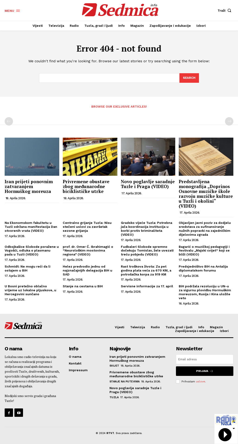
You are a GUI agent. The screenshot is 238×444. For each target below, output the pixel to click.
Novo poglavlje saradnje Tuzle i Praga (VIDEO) (148, 184)
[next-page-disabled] (229, 121)
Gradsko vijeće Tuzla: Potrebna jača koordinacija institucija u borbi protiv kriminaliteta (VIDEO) (146, 228)
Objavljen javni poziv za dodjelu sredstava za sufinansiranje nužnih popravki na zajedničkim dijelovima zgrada (205, 228)
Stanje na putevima (124, 381)
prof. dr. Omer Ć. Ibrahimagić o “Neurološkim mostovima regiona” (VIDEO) (88, 250)
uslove (200, 381)
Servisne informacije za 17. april (147, 286)
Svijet (114, 365)
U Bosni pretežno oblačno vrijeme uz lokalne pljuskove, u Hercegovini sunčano (30, 290)
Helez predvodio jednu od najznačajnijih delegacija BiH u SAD (87, 270)
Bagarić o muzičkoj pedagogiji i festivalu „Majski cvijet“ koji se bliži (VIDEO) (204, 250)
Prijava (204, 371)
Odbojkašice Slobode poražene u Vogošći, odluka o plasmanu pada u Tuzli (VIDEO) (32, 250)
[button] (225, 10)
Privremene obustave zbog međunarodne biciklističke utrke (86, 186)
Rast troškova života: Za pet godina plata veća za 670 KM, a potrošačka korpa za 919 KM (146, 270)
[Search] (189, 78)
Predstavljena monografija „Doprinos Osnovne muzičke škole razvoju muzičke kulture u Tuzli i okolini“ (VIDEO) (206, 194)
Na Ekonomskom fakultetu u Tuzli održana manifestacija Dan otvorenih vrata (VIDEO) (31, 227)
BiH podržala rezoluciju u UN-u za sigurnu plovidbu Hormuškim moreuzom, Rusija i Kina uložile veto (205, 292)
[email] (204, 359)
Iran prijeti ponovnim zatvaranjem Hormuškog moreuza (29, 186)
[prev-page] (9, 121)
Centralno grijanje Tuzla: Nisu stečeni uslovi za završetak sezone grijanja (87, 227)
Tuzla (114, 397)
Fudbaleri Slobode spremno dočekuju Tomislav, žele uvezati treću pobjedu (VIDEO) (147, 250)
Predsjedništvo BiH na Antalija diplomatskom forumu (203, 268)
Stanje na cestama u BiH (83, 286)
